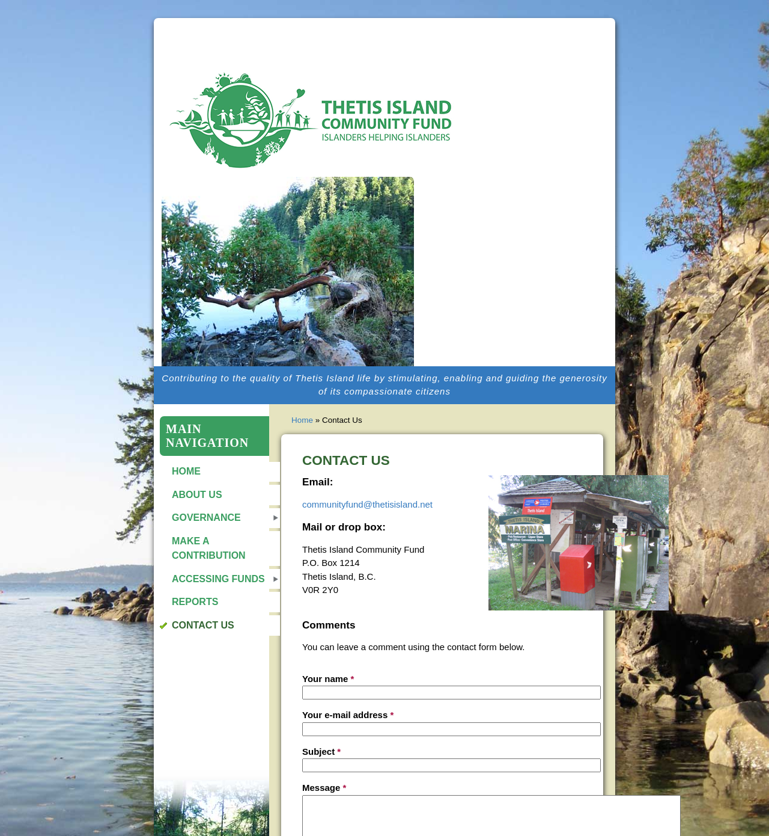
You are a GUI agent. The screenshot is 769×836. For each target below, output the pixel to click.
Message (324, 787)
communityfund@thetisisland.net (367, 504)
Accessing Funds (218, 579)
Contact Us (203, 625)
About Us (197, 495)
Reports (195, 602)
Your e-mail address (348, 715)
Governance (206, 517)
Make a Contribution (209, 548)
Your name (328, 679)
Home (186, 471)
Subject (321, 751)
